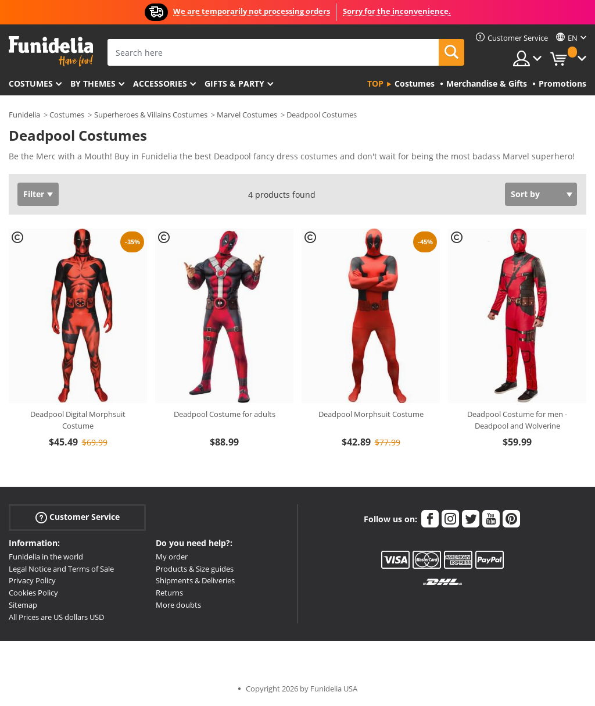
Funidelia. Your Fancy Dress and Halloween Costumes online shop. (51, 51)
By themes (93, 83)
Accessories (160, 83)
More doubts (178, 605)
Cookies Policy (33, 592)
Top (375, 83)
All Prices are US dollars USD (56, 617)
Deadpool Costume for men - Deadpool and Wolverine (517, 420)
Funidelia (24, 114)
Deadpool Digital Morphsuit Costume (78, 420)
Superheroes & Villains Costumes (150, 114)
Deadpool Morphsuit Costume (371, 414)
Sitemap (23, 605)
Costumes (31, 83)
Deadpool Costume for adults (224, 414)
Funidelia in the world (46, 556)
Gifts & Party (234, 83)
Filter (33, 193)
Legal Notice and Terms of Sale (61, 569)
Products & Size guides (195, 569)
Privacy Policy (32, 580)
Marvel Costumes (247, 114)
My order (172, 556)
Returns (169, 592)
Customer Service (77, 517)
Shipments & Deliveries (195, 580)
